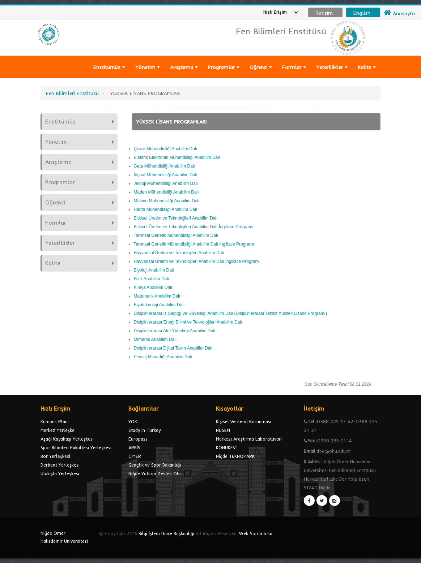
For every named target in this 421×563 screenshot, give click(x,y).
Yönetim (147, 67)
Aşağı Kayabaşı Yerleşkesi (67, 439)
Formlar (294, 67)
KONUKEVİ (226, 447)
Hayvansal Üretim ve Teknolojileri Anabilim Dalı (179, 252)
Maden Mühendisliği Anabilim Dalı (166, 192)
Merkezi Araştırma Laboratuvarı (249, 439)
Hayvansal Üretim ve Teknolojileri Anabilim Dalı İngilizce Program (196, 261)
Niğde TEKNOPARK (235, 456)
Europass (138, 439)
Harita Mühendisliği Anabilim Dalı (165, 209)
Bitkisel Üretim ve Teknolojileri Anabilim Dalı (176, 218)
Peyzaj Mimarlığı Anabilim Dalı (163, 356)
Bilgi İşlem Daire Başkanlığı (166, 533)
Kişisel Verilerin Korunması (243, 421)
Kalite (367, 67)
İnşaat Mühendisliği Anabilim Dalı (165, 174)
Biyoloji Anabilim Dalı (154, 270)
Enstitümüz (109, 67)
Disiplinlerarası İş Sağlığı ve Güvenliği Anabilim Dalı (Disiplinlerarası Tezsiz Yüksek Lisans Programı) (230, 313)
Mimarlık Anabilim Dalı (155, 339)
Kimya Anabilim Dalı (153, 287)
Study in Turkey (144, 430)
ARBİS (134, 447)
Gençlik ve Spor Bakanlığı (154, 465)
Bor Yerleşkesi (55, 456)
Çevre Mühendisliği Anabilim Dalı (165, 148)
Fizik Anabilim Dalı (151, 278)
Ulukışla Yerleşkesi (60, 473)
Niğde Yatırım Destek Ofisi (155, 473)
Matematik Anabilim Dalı (157, 296)
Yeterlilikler (332, 67)
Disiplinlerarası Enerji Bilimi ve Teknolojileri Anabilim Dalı (188, 322)
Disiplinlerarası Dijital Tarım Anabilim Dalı (173, 348)
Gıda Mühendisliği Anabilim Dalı (164, 166)
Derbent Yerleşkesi (60, 465)
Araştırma (184, 67)
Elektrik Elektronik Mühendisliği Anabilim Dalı (177, 157)
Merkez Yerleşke (58, 430)
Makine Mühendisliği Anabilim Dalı (167, 200)
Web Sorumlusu (255, 533)
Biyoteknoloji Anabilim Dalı (159, 304)
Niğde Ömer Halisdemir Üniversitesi (64, 537)
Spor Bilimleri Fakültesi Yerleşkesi (76, 447)
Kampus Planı (55, 421)
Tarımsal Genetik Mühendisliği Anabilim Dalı (176, 235)
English (361, 13)
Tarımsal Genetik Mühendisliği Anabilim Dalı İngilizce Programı (194, 244)
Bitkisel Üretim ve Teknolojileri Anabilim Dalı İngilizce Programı (194, 226)
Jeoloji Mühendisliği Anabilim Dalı (166, 183)
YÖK (132, 421)
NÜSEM (223, 430)
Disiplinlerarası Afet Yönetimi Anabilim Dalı (175, 330)
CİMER (134, 456)
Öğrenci (261, 67)
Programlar (223, 67)
